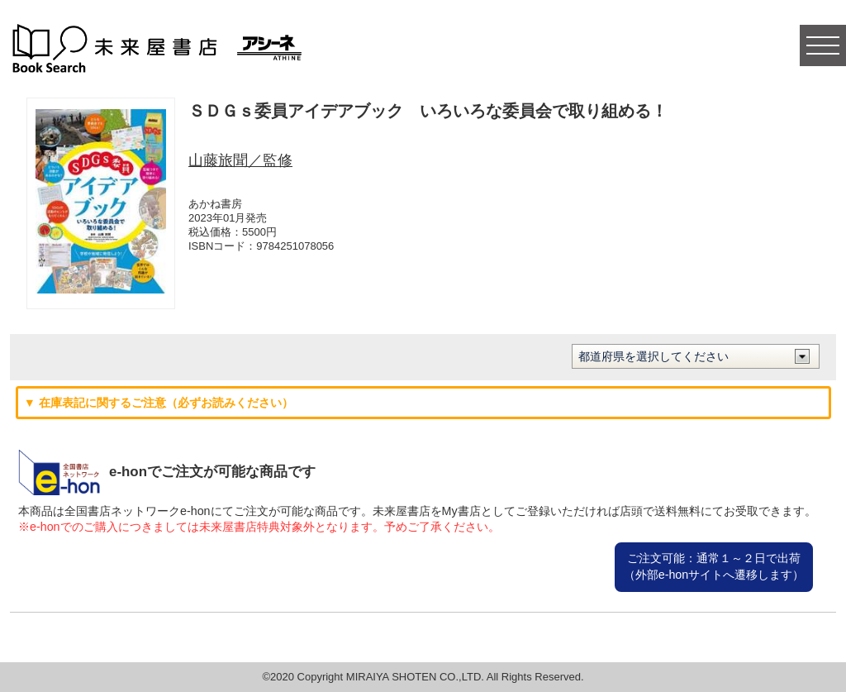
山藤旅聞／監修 (240, 160)
